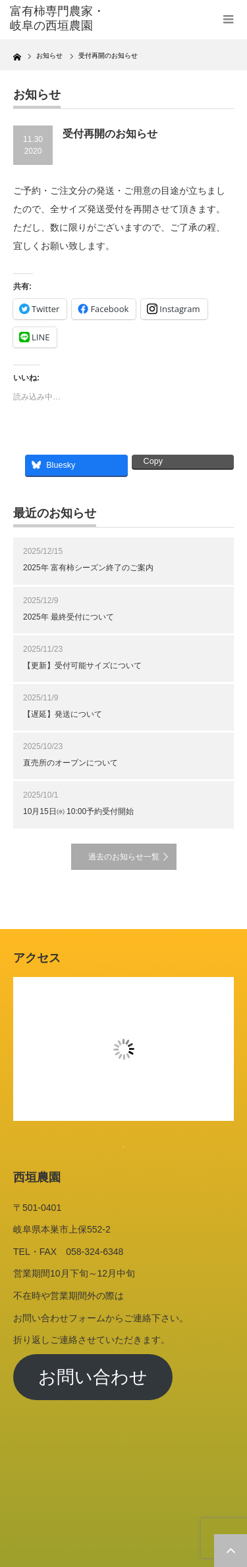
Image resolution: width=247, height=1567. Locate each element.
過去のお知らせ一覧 (123, 856)
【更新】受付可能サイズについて (82, 665)
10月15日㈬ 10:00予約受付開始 (78, 811)
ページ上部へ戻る (230, 1550)
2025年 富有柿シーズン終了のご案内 (88, 567)
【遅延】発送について (62, 714)
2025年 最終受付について (68, 617)
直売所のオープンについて (70, 762)
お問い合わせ (93, 1377)
